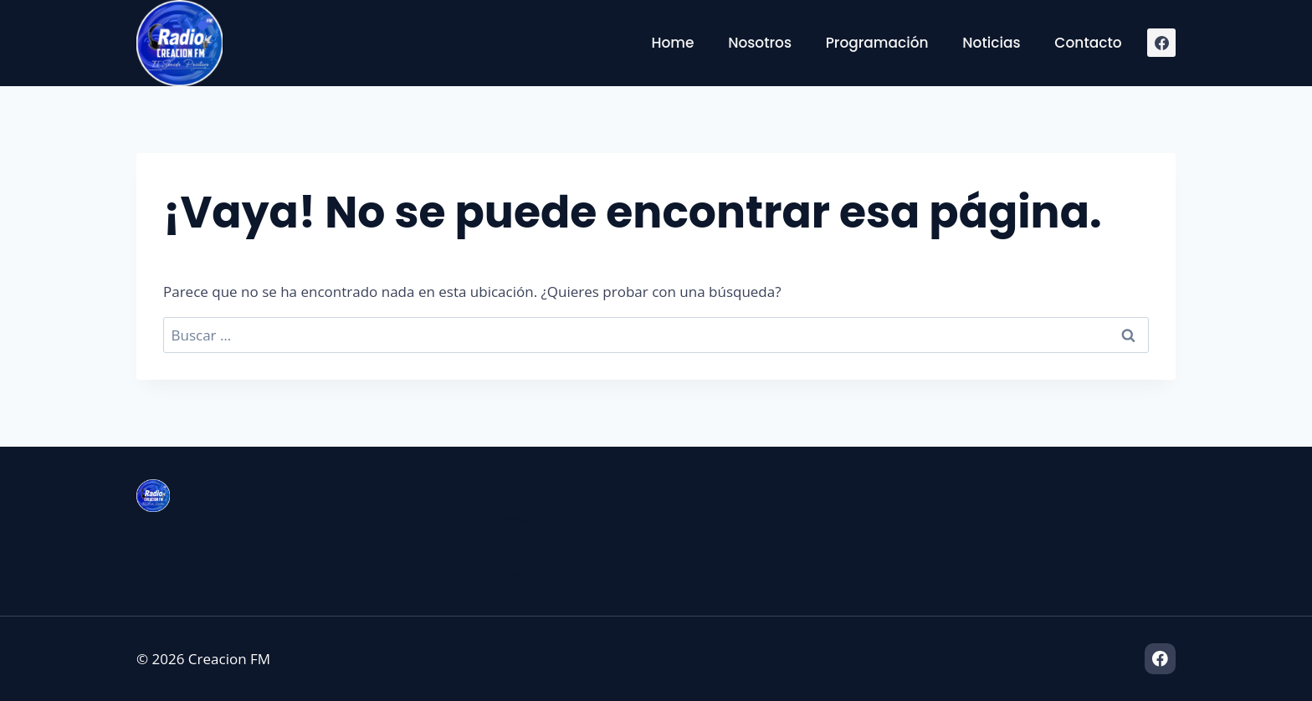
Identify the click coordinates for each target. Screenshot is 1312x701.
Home (672, 43)
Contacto (1087, 43)
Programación (877, 43)
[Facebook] (1161, 42)
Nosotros (760, 43)
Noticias (991, 43)
